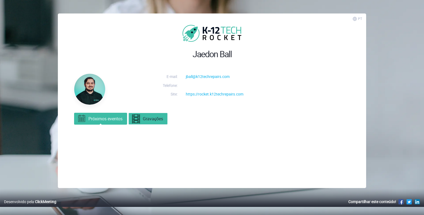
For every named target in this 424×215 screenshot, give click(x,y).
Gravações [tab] (147, 119)
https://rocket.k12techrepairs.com (214, 94)
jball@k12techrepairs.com (208, 76)
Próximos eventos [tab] (99, 118)
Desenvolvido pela (30, 201)
